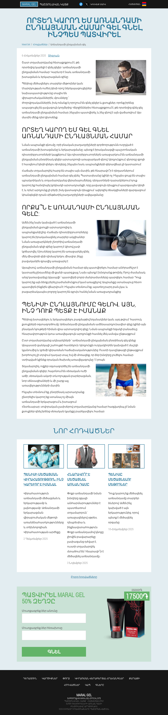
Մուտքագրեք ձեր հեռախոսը (42, 627)
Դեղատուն (30, 678)
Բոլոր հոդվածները (84, 576)
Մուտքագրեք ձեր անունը (39, 610)
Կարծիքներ (50, 678)
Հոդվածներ (72, 684)
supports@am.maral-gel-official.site (84, 698)
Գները (99, 684)
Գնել (54, 652)
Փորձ (66, 678)
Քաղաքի (134, 678)
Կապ (87, 684)
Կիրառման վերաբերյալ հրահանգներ (99, 678)
